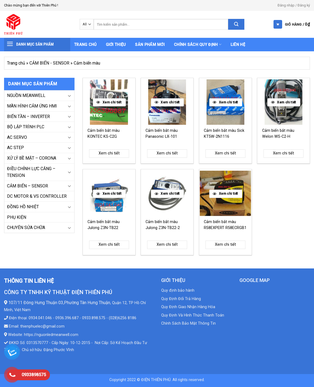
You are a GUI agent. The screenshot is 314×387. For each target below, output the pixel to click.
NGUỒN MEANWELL (26, 95)
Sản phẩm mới (149, 44)
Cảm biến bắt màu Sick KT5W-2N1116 (224, 133)
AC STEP (15, 147)
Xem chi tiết (109, 153)
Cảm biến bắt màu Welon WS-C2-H (278, 133)
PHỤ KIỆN (16, 217)
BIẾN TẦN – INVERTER (28, 116)
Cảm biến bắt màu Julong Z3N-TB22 (103, 225)
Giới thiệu (116, 44)
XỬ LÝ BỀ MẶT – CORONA (31, 158)
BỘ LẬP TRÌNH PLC (25, 126)
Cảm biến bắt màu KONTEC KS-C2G (103, 133)
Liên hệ (238, 44)
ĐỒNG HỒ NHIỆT (23, 206)
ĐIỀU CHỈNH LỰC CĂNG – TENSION (31, 172)
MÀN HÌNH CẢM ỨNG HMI (32, 106)
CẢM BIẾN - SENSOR (49, 63)
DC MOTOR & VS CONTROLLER (37, 196)
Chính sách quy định (197, 44)
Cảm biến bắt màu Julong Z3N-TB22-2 (163, 225)
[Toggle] (69, 95)
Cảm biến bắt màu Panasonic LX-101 (162, 133)
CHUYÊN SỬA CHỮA (26, 227)
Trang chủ (85, 44)
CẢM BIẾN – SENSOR (27, 186)
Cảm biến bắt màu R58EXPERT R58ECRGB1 (225, 225)
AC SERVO (17, 137)
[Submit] (236, 24)
